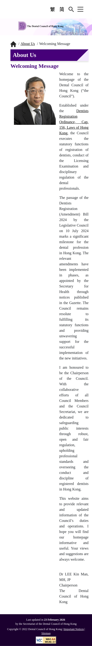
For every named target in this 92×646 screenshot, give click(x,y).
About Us (27, 44)
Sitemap (45, 633)
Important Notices (74, 629)
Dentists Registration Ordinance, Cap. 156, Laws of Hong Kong (74, 122)
